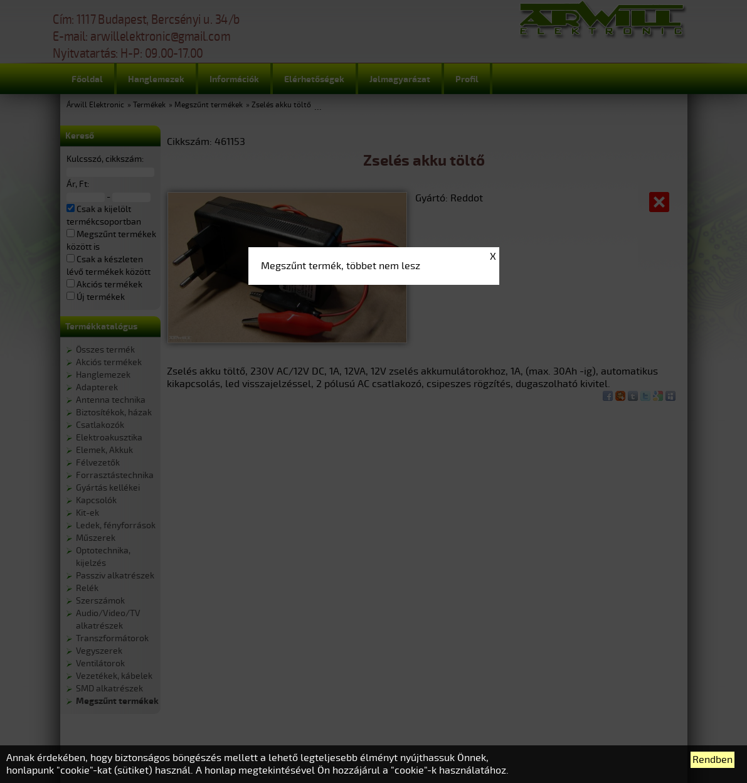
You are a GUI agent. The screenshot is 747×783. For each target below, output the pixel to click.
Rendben (712, 760)
